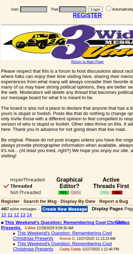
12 (16, 214)
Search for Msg (40, 201)
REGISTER (87, 15)
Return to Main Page (87, 62)
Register (10, 201)
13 (22, 214)
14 (29, 214)
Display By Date (78, 201)
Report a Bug (113, 201)
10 (3, 214)
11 (9, 214)
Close (120, 222)
